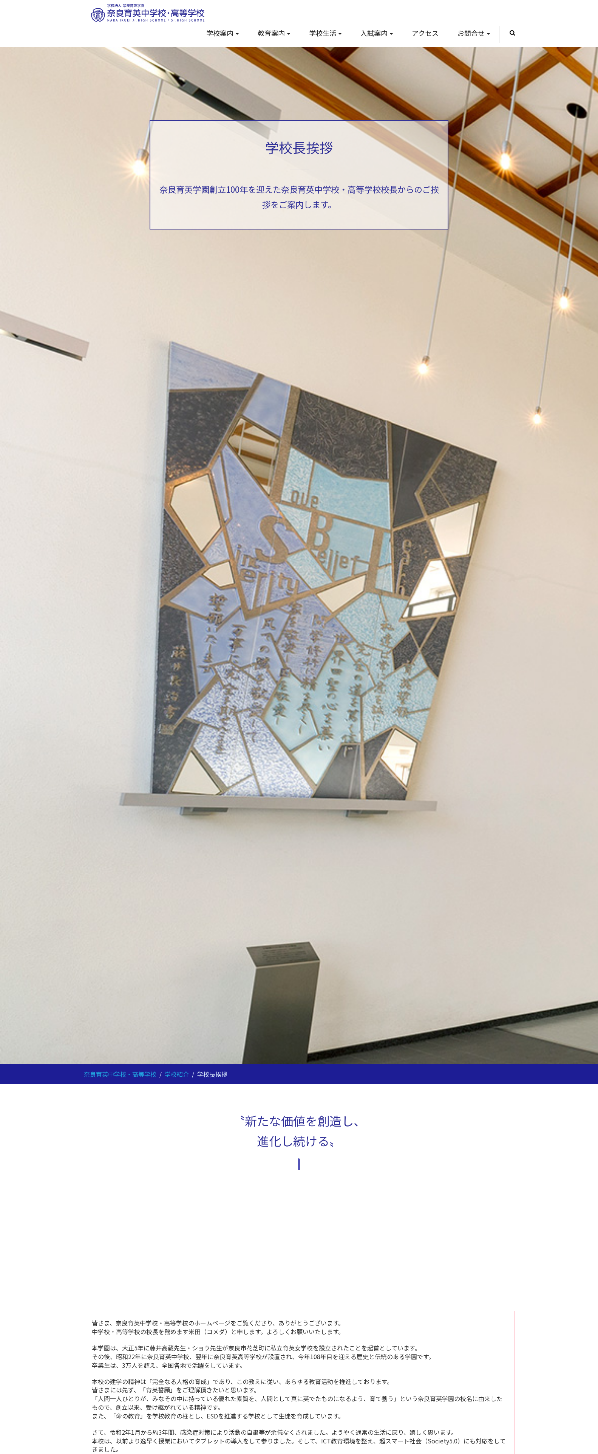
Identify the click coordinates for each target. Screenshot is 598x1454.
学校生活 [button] (325, 14)
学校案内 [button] (222, 14)
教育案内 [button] (274, 14)
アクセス (425, 14)
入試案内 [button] (376, 14)
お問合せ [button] (473, 14)
